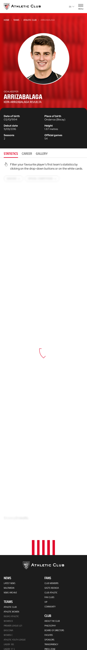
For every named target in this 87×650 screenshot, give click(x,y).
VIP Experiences (11, 609)
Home (6, 20)
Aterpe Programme (53, 605)
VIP (45, 487)
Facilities (48, 520)
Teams (16, 20)
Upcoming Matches (13, 590)
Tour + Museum (11, 614)
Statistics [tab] (11, 153)
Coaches (48, 576)
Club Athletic (50, 478)
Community (50, 492)
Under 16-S (9, 539)
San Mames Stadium (13, 647)
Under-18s (9, 529)
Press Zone (49, 534)
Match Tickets (10, 604)
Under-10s (9, 581)
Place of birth (52, 116)
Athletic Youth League (15, 525)
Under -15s (9, 543)
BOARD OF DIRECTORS (54, 515)
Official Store (51, 644)
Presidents (49, 572)
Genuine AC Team (12, 585)
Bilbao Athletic (11, 501)
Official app (53, 624)
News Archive (10, 478)
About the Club (52, 506)
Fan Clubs (49, 482)
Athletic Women (11, 497)
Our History (50, 548)
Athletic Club (30, 20)
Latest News (9, 468)
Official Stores (11, 633)
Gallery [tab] (42, 153)
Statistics (48, 567)
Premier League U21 (13, 511)
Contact (50, 615)
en (71, 6)
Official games (53, 135)
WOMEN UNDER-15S (13, 548)
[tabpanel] (43, 344)
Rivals (47, 562)
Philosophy (50, 511)
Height (48, 125)
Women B (8, 506)
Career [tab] (27, 153)
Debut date (11, 125)
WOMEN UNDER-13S (13, 567)
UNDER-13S (9, 557)
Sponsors (49, 525)
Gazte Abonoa (51, 473)
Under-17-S (9, 534)
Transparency (51, 529)
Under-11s (9, 576)
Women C (8, 520)
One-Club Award (52, 601)
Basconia (8, 515)
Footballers (50, 558)
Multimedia (9, 473)
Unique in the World (54, 639)
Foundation (53, 586)
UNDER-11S (9, 571)
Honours (49, 553)
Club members (51, 468)
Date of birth (12, 116)
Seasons (9, 135)
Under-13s (9, 553)
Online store (10, 628)
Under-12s (9, 562)
